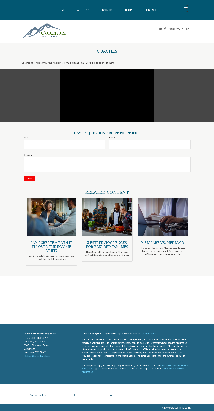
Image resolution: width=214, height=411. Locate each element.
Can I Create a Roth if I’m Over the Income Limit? (51, 246)
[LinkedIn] (160, 28)
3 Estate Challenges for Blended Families (107, 244)
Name (26, 137)
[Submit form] (29, 178)
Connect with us (38, 395)
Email (112, 137)
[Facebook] (165, 28)
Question (28, 155)
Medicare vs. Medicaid (162, 242)
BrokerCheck (149, 333)
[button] (83, 10)
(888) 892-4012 (178, 28)
